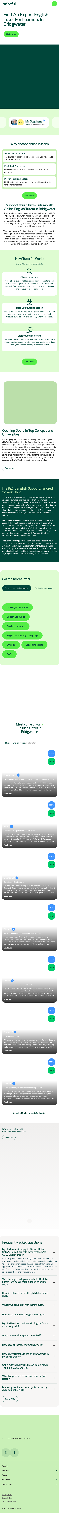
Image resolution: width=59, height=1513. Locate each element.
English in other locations (45, 588)
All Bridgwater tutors (17, 607)
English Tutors (19, 743)
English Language (16, 616)
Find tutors (6, 743)
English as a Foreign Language (22, 635)
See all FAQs (10, 1399)
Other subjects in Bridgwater (16, 588)
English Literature (16, 626)
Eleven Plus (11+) (34, 645)
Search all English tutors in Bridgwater (29, 1113)
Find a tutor (11, 34)
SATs (9, 654)
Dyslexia (11, 645)
